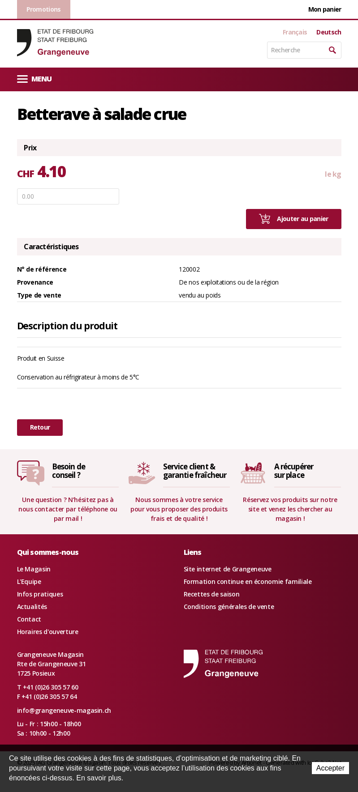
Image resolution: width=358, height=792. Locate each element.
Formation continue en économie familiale (248, 581)
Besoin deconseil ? (68, 470)
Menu (34, 78)
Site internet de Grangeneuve (228, 569)
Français (295, 32)
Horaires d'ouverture (47, 631)
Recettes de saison (212, 594)
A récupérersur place (294, 470)
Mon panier (324, 9)
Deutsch (328, 32)
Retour (40, 427)
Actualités (32, 606)
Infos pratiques (40, 594)
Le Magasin (34, 569)
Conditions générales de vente (229, 606)
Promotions (43, 9)
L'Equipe (29, 581)
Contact (29, 619)
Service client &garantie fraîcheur (195, 470)
